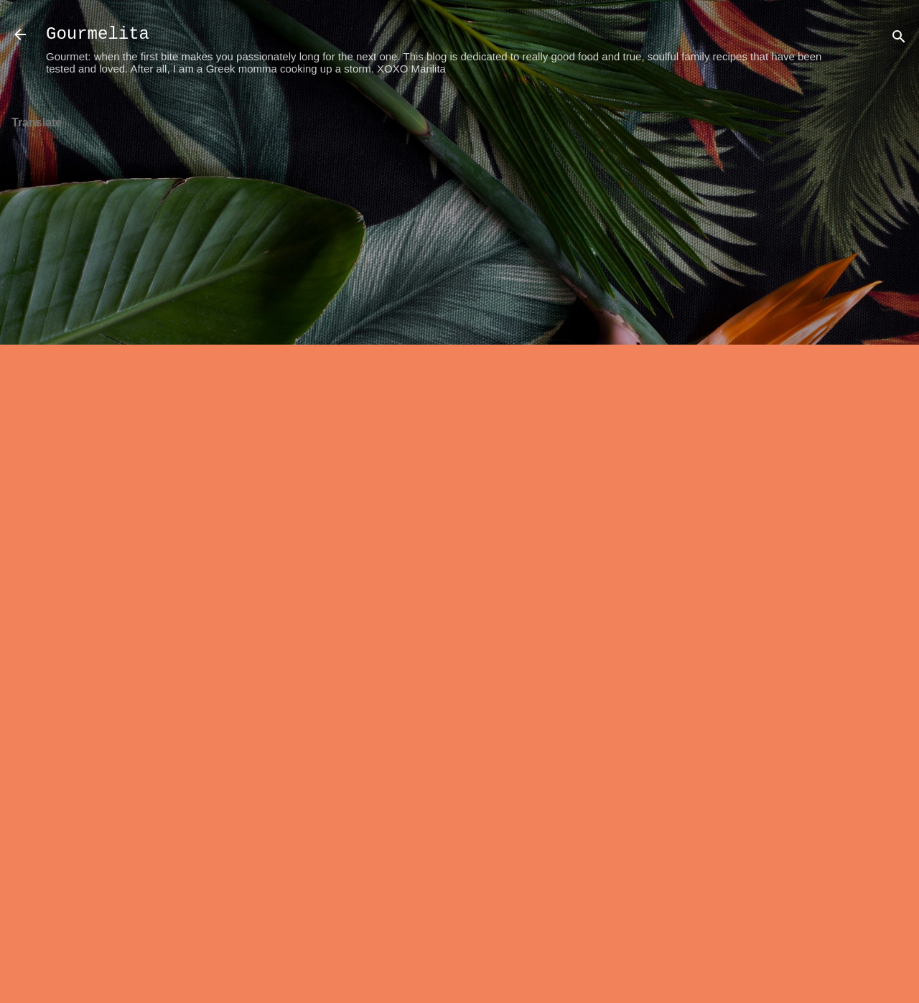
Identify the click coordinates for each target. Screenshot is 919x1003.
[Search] (899, 39)
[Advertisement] (862, 316)
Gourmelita (97, 34)
